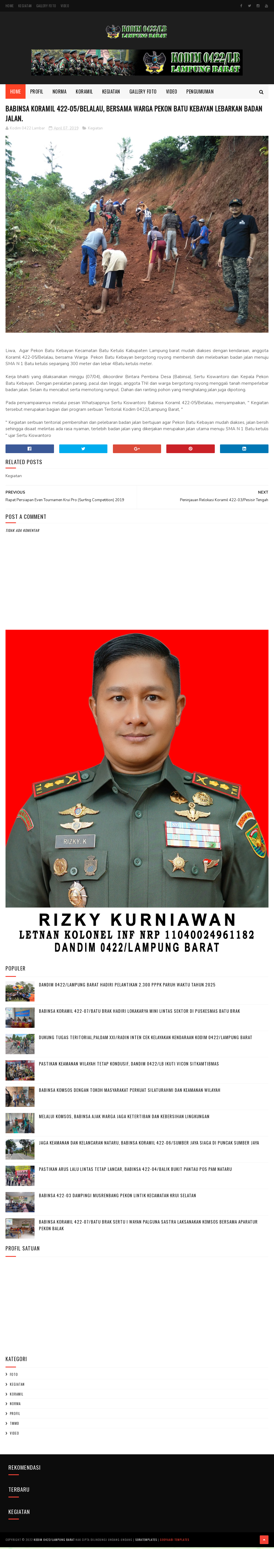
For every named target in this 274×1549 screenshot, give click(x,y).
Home (10, 5)
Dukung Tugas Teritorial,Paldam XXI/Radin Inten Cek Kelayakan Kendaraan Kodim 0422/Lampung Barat (146, 1039)
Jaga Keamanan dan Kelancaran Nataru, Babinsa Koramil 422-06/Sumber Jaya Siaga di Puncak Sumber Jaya (149, 1145)
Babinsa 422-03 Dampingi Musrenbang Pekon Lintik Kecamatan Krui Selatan (117, 1197)
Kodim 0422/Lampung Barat (54, 1541)
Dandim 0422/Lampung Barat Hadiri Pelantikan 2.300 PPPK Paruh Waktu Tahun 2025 (127, 987)
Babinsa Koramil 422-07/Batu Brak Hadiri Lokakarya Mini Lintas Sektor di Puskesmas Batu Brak (139, 1013)
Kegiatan (25, 5)
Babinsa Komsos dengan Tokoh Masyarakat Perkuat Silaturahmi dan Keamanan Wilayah (130, 1092)
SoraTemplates (146, 1541)
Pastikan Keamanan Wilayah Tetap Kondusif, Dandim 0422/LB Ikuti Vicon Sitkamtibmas (129, 1066)
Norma (60, 92)
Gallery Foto (46, 5)
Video (65, 5)
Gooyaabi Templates (174, 1541)
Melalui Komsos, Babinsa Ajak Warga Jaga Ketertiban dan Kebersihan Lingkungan (124, 1118)
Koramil (84, 92)
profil (15, 1415)
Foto (14, 1376)
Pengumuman (200, 92)
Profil (36, 92)
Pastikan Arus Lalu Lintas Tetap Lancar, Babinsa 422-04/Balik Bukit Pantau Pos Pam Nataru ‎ (136, 1171)
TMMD (14, 1425)
